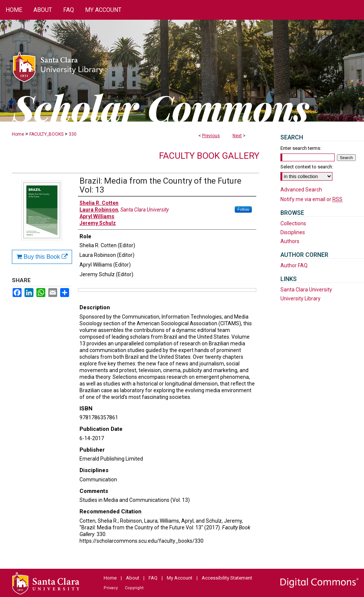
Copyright (134, 587)
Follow (243, 209)
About (132, 578)
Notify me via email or (311, 199)
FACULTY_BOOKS (46, 134)
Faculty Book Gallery (209, 156)
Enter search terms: (300, 148)
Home (18, 134)
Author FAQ (294, 265)
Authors (289, 241)
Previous (211, 135)
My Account (179, 578)
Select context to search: (306, 167)
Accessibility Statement (227, 578)
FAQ (153, 578)
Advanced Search (301, 190)
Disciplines (292, 232)
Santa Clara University (306, 290)
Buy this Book (42, 257)
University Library (300, 298)
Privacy (111, 587)
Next (237, 135)
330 (73, 134)
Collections (293, 223)
